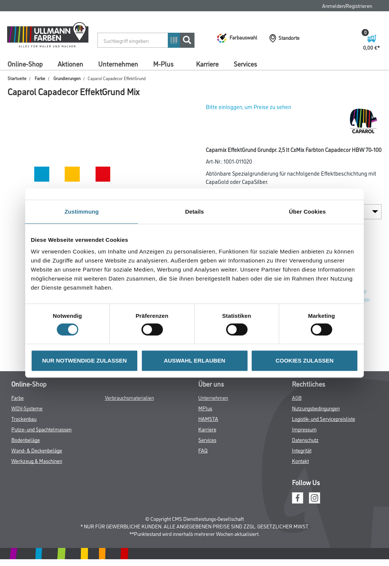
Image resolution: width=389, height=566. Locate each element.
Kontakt (300, 460)
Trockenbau (23, 418)
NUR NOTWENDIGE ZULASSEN (84, 360)
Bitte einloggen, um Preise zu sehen (248, 107)
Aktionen (70, 63)
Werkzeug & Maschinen (36, 460)
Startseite (17, 78)
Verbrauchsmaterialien (129, 397)
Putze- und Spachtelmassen (41, 428)
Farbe (40, 78)
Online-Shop (25, 63)
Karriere (207, 63)
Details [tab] (194, 211)
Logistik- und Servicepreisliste (323, 418)
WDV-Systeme (27, 407)
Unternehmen (118, 63)
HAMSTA (208, 418)
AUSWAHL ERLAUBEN (194, 360)
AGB (297, 397)
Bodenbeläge (25, 439)
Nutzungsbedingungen (316, 407)
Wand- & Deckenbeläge (36, 450)
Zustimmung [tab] (82, 211)
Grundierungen (67, 78)
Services (245, 63)
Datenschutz (305, 439)
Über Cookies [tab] (307, 211)
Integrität (302, 450)
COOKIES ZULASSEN (304, 360)
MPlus (205, 407)
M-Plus (163, 63)
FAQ (203, 450)
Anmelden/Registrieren (347, 5)
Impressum (304, 428)
